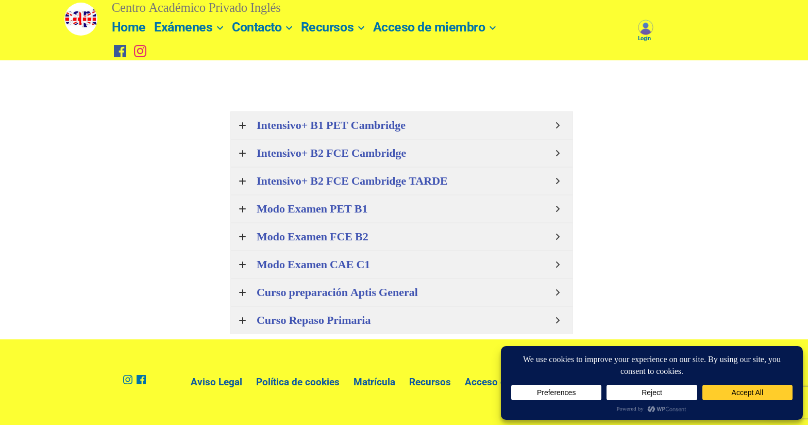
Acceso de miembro (429, 27)
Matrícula (374, 382)
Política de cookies (298, 382)
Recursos (327, 27)
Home (129, 27)
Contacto (256, 27)
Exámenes (183, 27)
